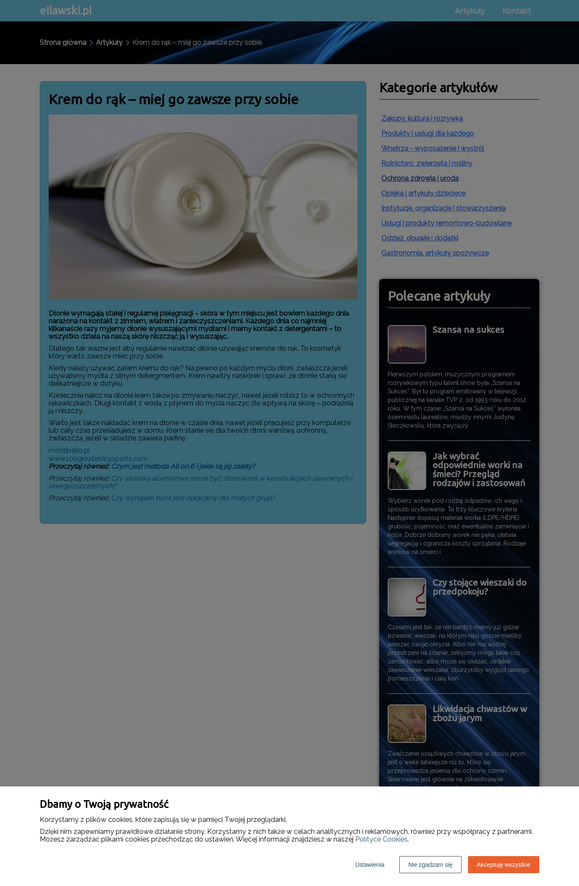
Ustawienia (369, 864)
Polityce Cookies (381, 839)
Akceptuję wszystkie (503, 864)
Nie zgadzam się (430, 864)
